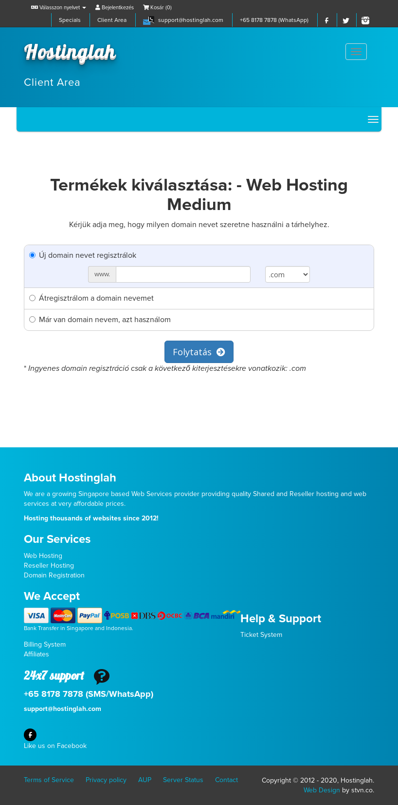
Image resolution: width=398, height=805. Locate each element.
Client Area (112, 20)
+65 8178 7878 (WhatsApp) (274, 20)
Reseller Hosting (49, 565)
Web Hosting (43, 556)
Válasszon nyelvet (58, 7)
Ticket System (261, 635)
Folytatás (199, 352)
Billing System (45, 644)
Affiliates (36, 654)
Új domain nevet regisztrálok (82, 255)
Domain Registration (54, 575)
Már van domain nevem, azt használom (100, 320)
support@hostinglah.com (190, 20)
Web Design (322, 790)
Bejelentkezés (114, 7)
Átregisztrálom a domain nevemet (91, 298)
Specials (70, 20)
